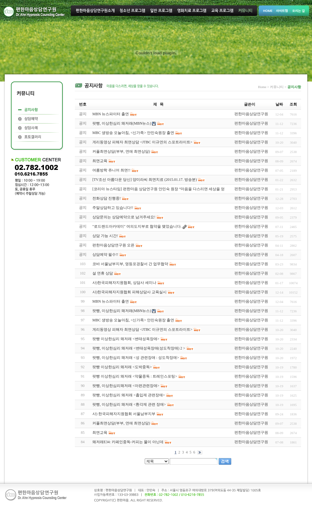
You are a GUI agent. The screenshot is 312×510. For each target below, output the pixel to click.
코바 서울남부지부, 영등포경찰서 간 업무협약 (130, 264)
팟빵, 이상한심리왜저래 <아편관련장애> (125, 386)
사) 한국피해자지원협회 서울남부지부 (123, 414)
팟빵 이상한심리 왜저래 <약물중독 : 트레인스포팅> (134, 376)
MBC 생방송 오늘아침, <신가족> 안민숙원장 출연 (133, 320)
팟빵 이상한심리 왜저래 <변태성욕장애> (125, 339)
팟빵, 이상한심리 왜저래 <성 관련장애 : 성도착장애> (135, 357)
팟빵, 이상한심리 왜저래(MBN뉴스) (121, 311)
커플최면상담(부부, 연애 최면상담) (121, 423)
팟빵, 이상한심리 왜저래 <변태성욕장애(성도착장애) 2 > (138, 348)
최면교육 (99, 432)
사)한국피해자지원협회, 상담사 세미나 (124, 282)
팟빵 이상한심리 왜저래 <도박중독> (122, 367)
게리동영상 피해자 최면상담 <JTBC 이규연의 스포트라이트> (142, 329)
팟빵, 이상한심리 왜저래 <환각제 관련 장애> (129, 404)
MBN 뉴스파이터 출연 (110, 301)
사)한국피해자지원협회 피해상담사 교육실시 (129, 292)
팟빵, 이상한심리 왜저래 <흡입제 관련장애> (128, 395)
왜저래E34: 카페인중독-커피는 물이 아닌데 (127, 442)
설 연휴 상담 (102, 273)
